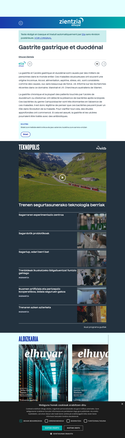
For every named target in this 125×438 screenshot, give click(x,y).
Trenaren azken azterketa (35, 307)
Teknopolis (29, 146)
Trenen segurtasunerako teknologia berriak (62, 205)
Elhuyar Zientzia (26, 57)
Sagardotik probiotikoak (34, 233)
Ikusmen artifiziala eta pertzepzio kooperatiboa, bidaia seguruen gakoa (42, 290)
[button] (21, 23)
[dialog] (62, 419)
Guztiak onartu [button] (52, 428)
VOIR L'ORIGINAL (43, 38)
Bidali (25, 134)
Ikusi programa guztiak (95, 327)
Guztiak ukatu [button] (73, 428)
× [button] (122, 404)
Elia (83, 34)
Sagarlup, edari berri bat (34, 251)
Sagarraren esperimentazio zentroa (41, 214)
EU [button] (30, 64)
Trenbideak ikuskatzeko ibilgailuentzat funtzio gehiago (47, 272)
